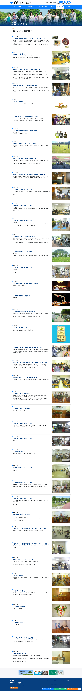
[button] (13, 7)
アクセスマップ (14, 687)
